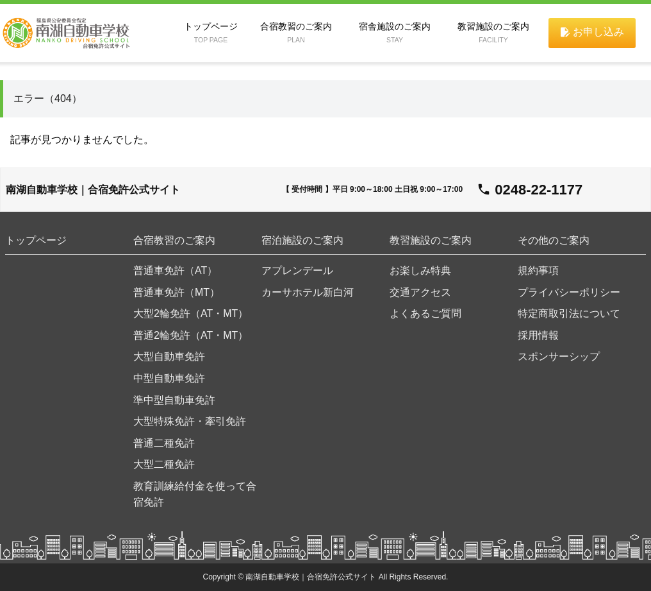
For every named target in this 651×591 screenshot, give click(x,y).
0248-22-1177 (538, 190)
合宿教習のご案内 (296, 32)
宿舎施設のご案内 (395, 32)
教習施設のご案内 (493, 32)
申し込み (591, 32)
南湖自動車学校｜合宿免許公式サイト (93, 189)
